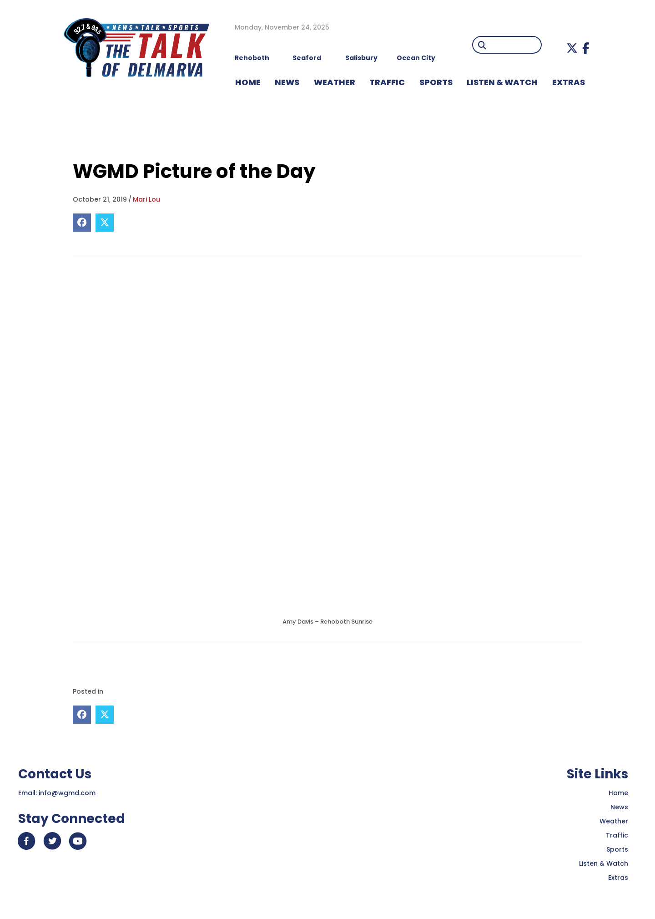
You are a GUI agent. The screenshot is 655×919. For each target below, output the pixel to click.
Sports (436, 82)
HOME (248, 82)
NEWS (287, 82)
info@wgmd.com (67, 792)
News (619, 807)
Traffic (617, 835)
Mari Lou (146, 199)
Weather (614, 821)
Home (618, 792)
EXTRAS (568, 82)
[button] (572, 48)
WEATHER (334, 82)
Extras (618, 877)
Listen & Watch (603, 863)
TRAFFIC (387, 82)
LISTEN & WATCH (502, 82)
